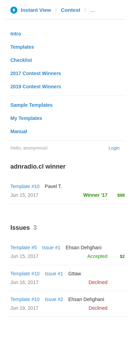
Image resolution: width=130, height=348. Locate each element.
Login (114, 148)
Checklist (21, 60)
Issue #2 (54, 299)
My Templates (26, 118)
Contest (70, 10)
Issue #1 (51, 247)
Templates (22, 47)
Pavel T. (53, 186)
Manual (18, 131)
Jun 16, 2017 (24, 282)
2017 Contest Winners (35, 73)
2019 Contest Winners (35, 86)
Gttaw (74, 273)
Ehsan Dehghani (84, 247)
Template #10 (25, 186)
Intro (15, 34)
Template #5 (23, 247)
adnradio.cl (104, 10)
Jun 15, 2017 (24, 256)
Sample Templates (31, 105)
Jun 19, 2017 (24, 308)
